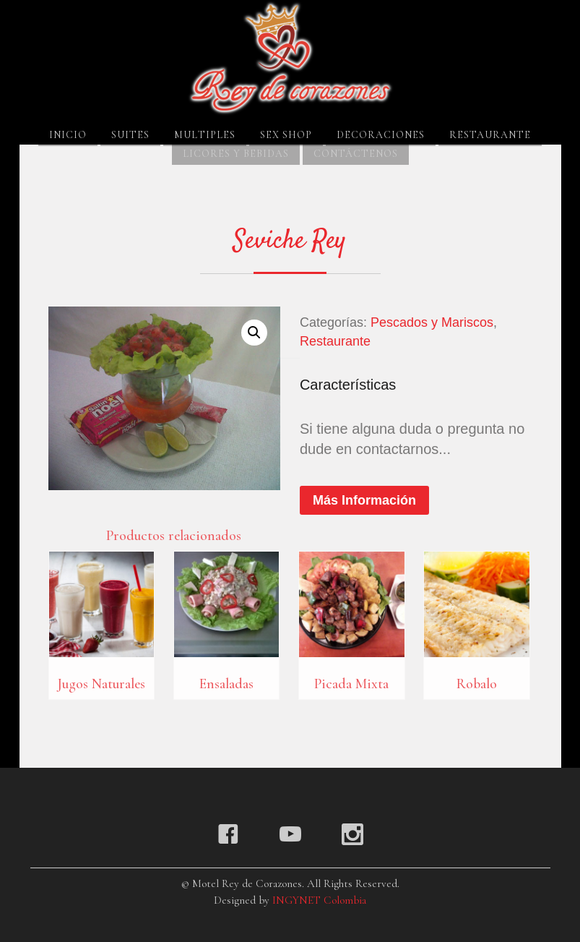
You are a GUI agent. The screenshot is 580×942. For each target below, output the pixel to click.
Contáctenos (355, 153)
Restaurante (490, 135)
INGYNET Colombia (319, 900)
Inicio (68, 135)
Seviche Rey (290, 241)
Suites (130, 135)
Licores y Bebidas (236, 153)
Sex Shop (286, 135)
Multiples (204, 135)
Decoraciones (381, 135)
